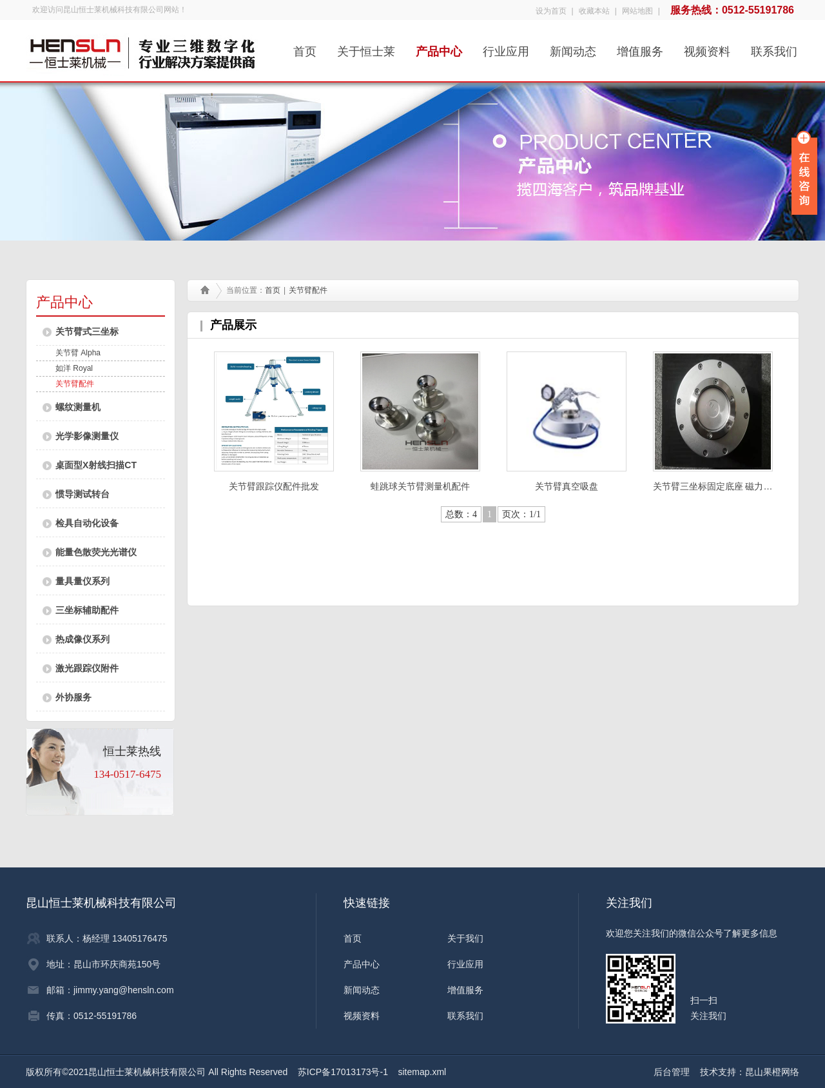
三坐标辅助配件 (87, 610)
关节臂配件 (74, 383)
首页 (304, 47)
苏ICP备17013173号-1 (343, 1072)
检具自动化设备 (87, 523)
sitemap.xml (422, 1072)
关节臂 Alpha (78, 352)
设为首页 (551, 10)
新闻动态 (573, 47)
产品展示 (233, 325)
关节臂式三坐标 (87, 331)
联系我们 (774, 47)
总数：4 (461, 514)
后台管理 (672, 1072)
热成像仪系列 (82, 639)
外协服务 (73, 697)
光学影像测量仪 (87, 436)
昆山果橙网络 (772, 1072)
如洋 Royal (74, 368)
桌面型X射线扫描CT (96, 465)
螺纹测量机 (78, 407)
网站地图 (637, 10)
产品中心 (439, 47)
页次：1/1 (521, 514)
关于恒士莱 (366, 47)
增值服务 (640, 47)
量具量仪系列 (82, 581)
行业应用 (506, 47)
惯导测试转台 (82, 494)
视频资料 (707, 47)
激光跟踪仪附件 (87, 668)
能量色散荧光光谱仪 (96, 552)
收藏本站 (594, 10)
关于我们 (465, 938)
